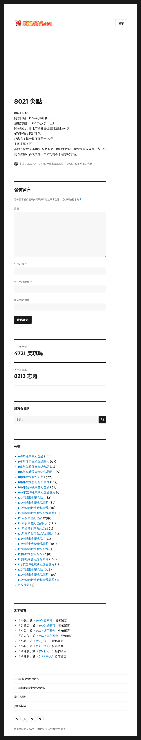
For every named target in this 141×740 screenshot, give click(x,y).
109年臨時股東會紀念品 (33, 487)
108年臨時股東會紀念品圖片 (36, 472)
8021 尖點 (79, 163)
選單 (121, 23)
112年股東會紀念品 (30, 538)
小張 (21, 163)
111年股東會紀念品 (30, 518)
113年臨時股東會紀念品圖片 (36, 564)
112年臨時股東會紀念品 (33, 549)
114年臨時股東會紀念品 (29, 688)
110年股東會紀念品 (53, 163)
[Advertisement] (71, 70)
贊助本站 (20, 706)
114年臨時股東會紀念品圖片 (36, 580)
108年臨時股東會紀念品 (33, 466)
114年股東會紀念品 (30, 569)
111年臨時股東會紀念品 (33, 528)
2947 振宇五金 (45, 630)
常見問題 (24, 585)
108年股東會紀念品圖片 (33, 461)
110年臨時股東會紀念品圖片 (36, 513)
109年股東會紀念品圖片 (33, 482)
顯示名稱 (20, 264)
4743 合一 (42, 641)
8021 (69, 163)
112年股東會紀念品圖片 (33, 544)
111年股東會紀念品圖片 (33, 523)
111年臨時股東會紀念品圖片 (36, 533)
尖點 (89, 163)
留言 (18, 208)
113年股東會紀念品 (30, 554)
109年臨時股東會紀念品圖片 (36, 492)
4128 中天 (42, 646)
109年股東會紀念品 (31, 477)
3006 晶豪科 (43, 620)
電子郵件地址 (23, 282)
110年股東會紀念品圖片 (33, 502)
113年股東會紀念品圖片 (33, 559)
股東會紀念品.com (24, 729)
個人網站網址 (22, 299)
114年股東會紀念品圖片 (33, 574)
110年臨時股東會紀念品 (33, 508)
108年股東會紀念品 (30, 456)
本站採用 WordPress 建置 (51, 729)
